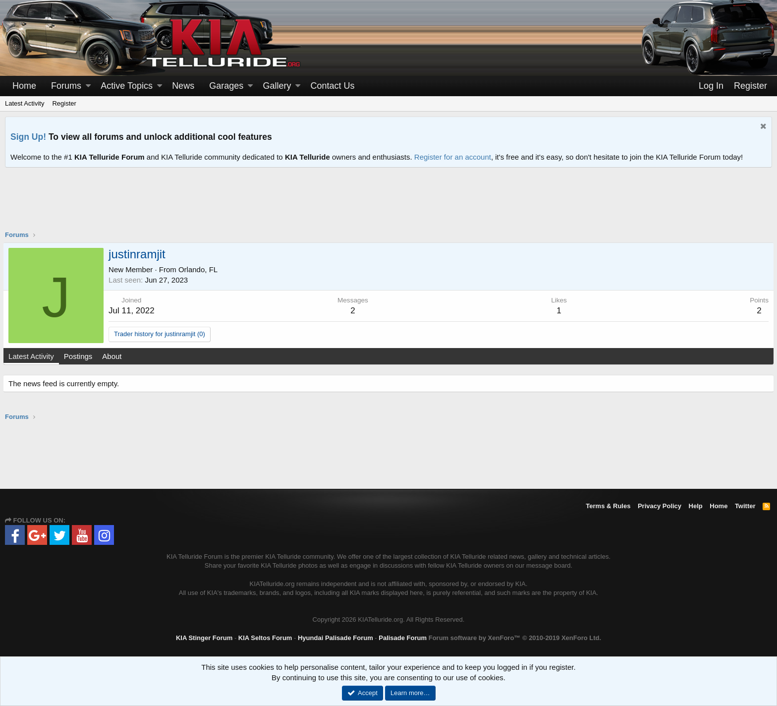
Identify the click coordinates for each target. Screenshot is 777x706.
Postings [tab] (80, 356)
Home (24, 86)
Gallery (277, 86)
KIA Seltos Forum (265, 638)
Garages (226, 86)
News (183, 86)
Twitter (745, 506)
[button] (88, 86)
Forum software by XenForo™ (515, 638)
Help (696, 506)
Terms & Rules (608, 506)
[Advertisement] (388, 205)
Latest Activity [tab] (33, 356)
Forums (66, 86)
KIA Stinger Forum (204, 638)
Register (64, 103)
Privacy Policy (659, 506)
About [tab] (113, 356)
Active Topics (127, 86)
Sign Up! (28, 137)
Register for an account (452, 157)
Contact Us (333, 86)
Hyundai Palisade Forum (335, 638)
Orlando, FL (200, 269)
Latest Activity (24, 103)
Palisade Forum (403, 638)
